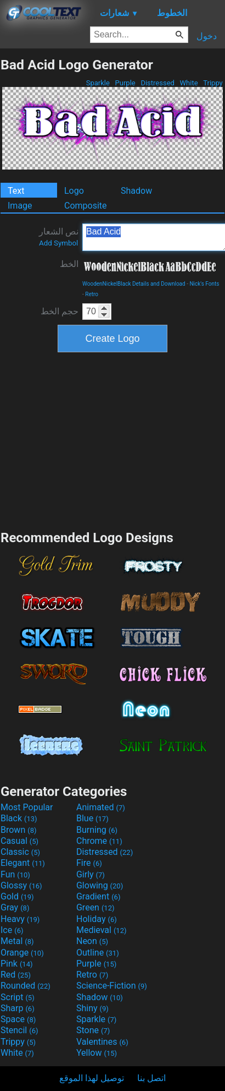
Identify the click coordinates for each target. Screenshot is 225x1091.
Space (18, 1019)
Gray (15, 907)
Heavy (20, 919)
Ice (12, 930)
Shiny (92, 1008)
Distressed (157, 83)
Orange (22, 952)
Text (16, 191)
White (188, 83)
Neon (92, 941)
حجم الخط (59, 311)
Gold (17, 896)
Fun (15, 874)
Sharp (18, 1008)
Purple (125, 83)
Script (18, 997)
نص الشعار (58, 236)
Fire (89, 863)
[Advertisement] (112, 440)
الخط (69, 264)
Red (16, 974)
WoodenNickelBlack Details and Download (133, 284)
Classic (20, 852)
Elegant (23, 863)
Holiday (96, 919)
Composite (85, 205)
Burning (96, 830)
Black (19, 818)
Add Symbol (58, 243)
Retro (91, 294)
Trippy (212, 83)
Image (20, 205)
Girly (90, 874)
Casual (19, 841)
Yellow (96, 1053)
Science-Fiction (111, 985)
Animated (100, 807)
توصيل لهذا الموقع (91, 1078)
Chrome (99, 841)
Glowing (99, 885)
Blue (92, 818)
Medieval (101, 930)
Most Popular (27, 807)
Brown (18, 830)
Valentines (102, 1042)
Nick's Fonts (204, 284)
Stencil (19, 1030)
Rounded (25, 985)
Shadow (136, 191)
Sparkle (98, 83)
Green (95, 907)
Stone (93, 1030)
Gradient (98, 896)
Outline (97, 952)
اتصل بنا (151, 1078)
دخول (206, 36)
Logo (74, 191)
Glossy (21, 885)
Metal (17, 941)
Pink (17, 963)
